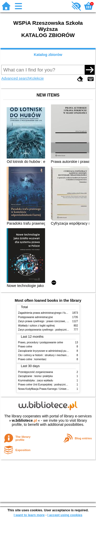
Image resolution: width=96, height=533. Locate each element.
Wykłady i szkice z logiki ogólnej (36, 325)
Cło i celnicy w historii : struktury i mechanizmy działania (50, 355)
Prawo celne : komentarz (32, 359)
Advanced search (15, 78)
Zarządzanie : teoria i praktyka (35, 376)
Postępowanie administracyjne (35, 317)
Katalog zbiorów (48, 55)
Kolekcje (37, 78)
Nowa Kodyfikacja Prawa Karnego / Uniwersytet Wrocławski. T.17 (55, 388)
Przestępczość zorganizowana (35, 372)
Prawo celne (25, 346)
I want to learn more (29, 515)
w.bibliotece (24, 420)
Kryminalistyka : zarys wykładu (35, 380)
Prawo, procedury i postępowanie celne (40, 342)
